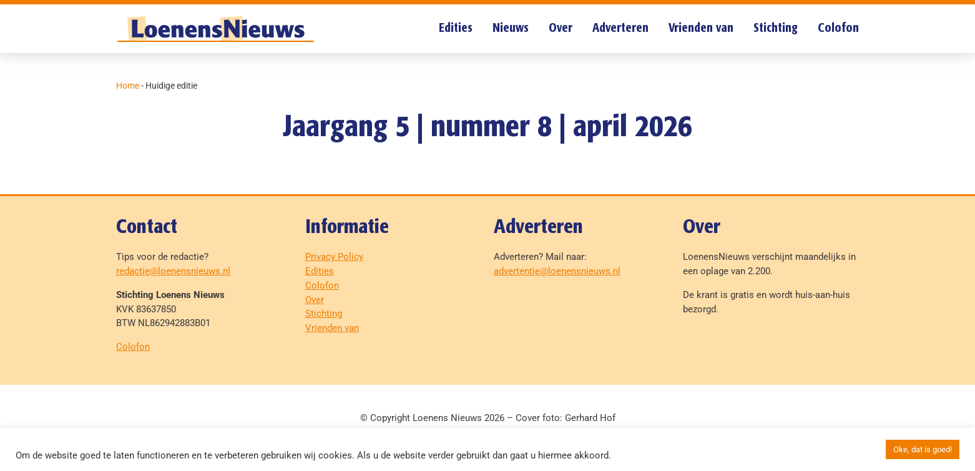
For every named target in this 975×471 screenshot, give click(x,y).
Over (560, 28)
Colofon (838, 28)
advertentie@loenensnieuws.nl (557, 271)
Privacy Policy (334, 256)
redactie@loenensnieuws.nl (173, 271)
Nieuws (510, 28)
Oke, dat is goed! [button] (922, 449)
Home (127, 86)
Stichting (775, 28)
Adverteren (620, 28)
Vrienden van (701, 28)
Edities (456, 28)
